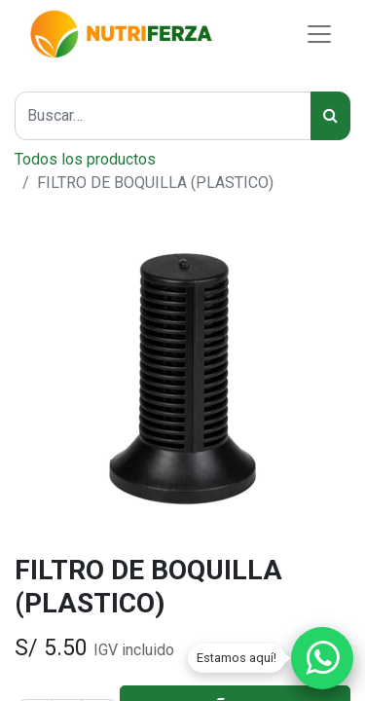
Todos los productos (85, 159)
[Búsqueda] (330, 116)
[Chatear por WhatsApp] (322, 658)
